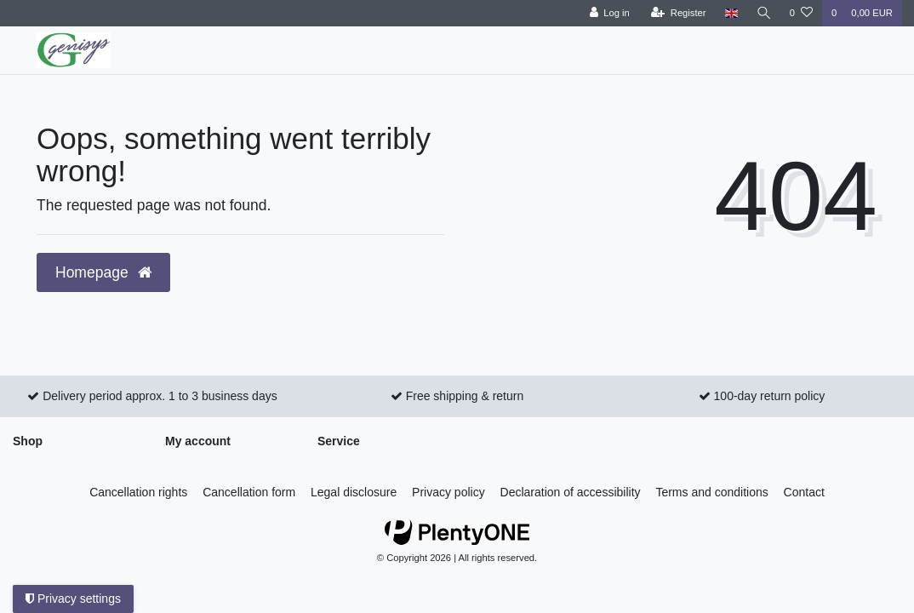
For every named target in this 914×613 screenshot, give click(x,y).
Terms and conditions (711, 492)
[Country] (729, 13)
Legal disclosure (354, 492)
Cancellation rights (138, 492)
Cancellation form (249, 492)
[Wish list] (801, 13)
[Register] (678, 13)
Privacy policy (448, 492)
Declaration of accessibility (570, 492)
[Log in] (608, 13)
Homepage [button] (103, 272)
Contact (804, 492)
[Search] (763, 13)
